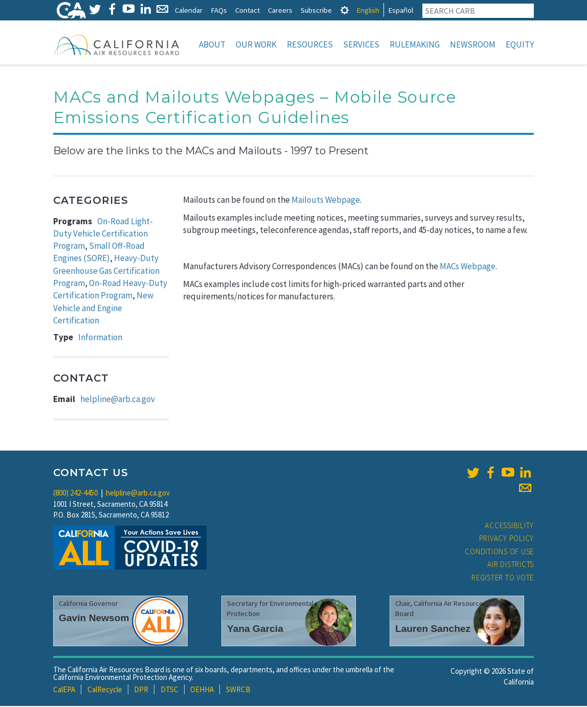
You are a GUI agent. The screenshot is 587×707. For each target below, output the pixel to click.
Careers (280, 10)
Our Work (256, 44)
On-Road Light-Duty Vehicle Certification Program (103, 235)
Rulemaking (415, 44)
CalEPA (64, 690)
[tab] (344, 10)
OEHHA (202, 690)
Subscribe (316, 10)
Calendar (188, 10)
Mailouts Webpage (325, 200)
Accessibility (509, 526)
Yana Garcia (255, 629)
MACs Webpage (467, 267)
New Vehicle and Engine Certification (103, 309)
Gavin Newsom (94, 619)
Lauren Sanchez (432, 629)
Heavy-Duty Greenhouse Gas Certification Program (106, 271)
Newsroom (472, 44)
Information (100, 338)
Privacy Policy (506, 539)
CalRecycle (104, 690)
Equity (520, 44)
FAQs (219, 10)
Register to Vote (502, 578)
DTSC (169, 690)
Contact (247, 10)
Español (400, 10)
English (367, 10)
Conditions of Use (499, 552)
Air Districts (510, 565)
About (212, 44)
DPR (141, 690)
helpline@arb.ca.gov (117, 400)
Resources (310, 44)
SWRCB (238, 690)
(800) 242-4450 (75, 494)
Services (361, 44)
